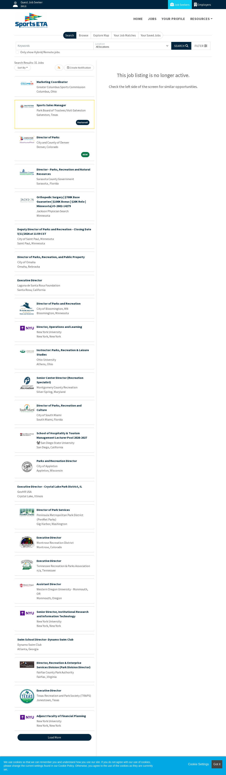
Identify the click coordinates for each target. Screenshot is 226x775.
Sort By (22, 67)
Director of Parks (48, 137)
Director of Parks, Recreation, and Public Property (51, 257)
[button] (200, 46)
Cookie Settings (198, 764)
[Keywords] (55, 46)
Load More (54, 737)
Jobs (152, 19)
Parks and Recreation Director (57, 461)
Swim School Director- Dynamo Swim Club (45, 639)
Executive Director (29, 280)
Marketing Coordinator (52, 82)
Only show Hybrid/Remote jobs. (40, 52)
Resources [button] (200, 19)
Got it (216, 764)
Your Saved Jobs (151, 35)
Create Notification (79, 67)
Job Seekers (180, 4)
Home (138, 19)
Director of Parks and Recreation (59, 303)
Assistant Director (49, 584)
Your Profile (173, 19)
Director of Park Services (53, 510)
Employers (202, 4)
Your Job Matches (125, 35)
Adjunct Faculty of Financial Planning (61, 716)
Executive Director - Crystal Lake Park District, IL (49, 486)
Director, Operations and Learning (59, 327)
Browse (83, 35)
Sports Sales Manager (51, 105)
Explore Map (101, 35)
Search (69, 35)
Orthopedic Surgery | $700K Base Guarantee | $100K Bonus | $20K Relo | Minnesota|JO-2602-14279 (61, 201)
